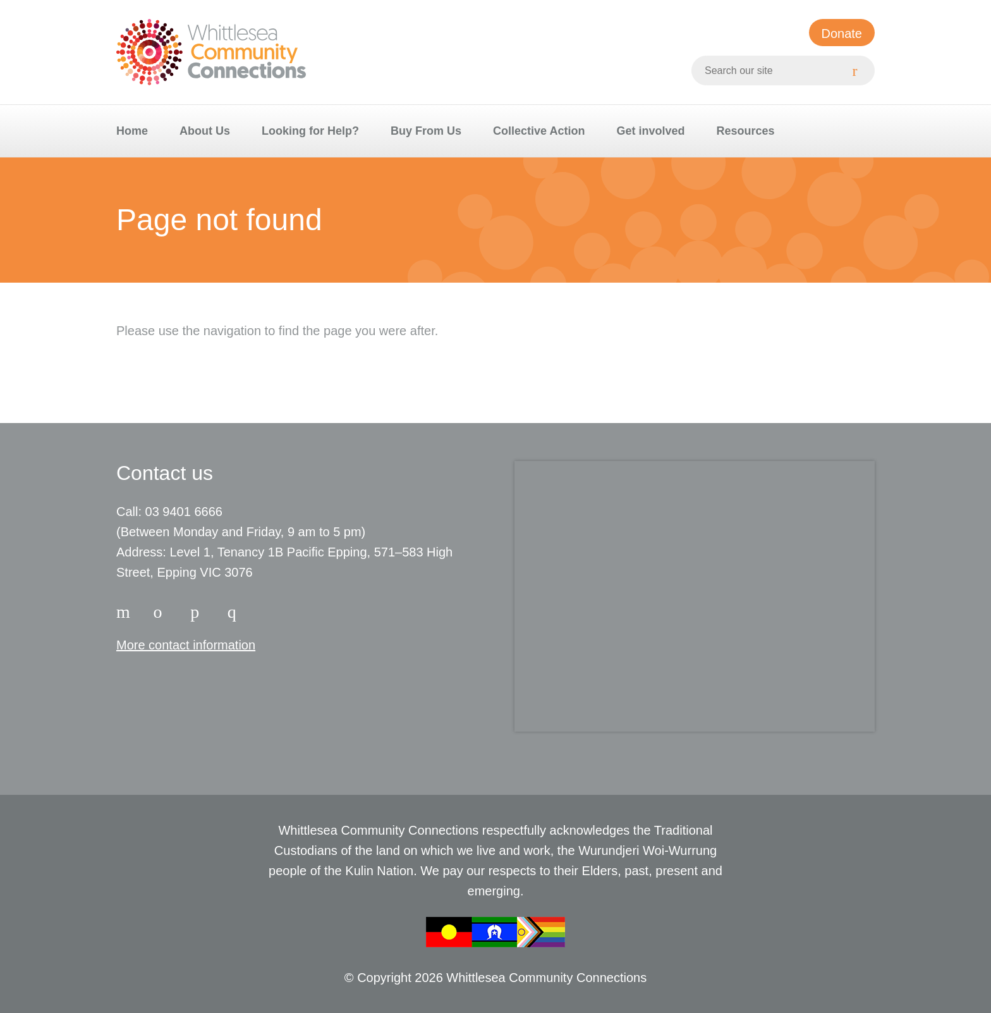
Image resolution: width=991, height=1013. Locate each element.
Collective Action (539, 131)
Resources (745, 131)
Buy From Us (426, 131)
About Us (204, 131)
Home (132, 131)
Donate (842, 33)
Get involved (650, 131)
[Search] (860, 70)
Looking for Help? (310, 131)
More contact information (185, 645)
